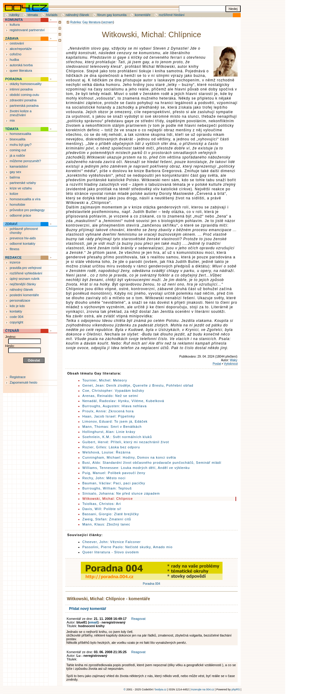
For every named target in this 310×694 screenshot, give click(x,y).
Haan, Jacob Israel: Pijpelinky (108, 416)
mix (12, 120)
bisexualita (17, 139)
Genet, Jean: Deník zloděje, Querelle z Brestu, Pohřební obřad (137, 385)
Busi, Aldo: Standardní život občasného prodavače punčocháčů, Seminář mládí (151, 462)
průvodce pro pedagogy (27, 210)
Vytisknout (231, 363)
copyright (16, 322)
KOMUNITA (14, 19)
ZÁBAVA (11, 38)
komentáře (142, 15)
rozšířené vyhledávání (26, 273)
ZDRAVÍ (11, 224)
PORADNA (13, 79)
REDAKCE (13, 257)
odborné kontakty (22, 243)
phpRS (236, 689)
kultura (15, 24)
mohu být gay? (20, 144)
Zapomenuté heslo (23, 382)
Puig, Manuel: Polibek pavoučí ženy (113, 473)
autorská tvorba (21, 65)
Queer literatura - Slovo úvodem (110, 552)
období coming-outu (24, 95)
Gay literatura (91, 22)
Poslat (217, 363)
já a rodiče (17, 155)
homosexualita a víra (25, 199)
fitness (14, 249)
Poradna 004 (152, 582)
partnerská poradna (24, 105)
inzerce (15, 262)
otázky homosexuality (25, 84)
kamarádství (19, 166)
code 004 (16, 317)
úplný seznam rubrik (24, 278)
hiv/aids (51, 15)
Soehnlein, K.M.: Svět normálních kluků (117, 437)
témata (33, 15)
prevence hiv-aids (23, 238)
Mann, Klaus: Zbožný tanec (106, 524)
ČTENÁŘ (12, 330)
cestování (17, 43)
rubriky (14, 15)
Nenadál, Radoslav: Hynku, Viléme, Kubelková (123, 401)
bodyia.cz (161, 689)
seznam (107, 22)
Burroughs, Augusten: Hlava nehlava (114, 406)
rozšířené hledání (172, 15)
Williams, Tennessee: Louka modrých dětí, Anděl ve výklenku (136, 468)
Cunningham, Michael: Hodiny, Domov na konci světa (129, 457)
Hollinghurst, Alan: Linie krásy (108, 432)
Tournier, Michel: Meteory (104, 380)
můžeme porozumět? (25, 161)
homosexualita (20, 134)
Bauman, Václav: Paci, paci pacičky (113, 483)
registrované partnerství (27, 30)
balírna (15, 177)
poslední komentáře (24, 295)
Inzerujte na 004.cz (202, 689)
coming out (18, 150)
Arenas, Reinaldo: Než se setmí (110, 396)
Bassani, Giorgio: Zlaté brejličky (110, 514)
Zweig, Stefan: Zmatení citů (106, 519)
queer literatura (21, 70)
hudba (14, 59)
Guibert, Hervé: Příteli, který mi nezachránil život (125, 442)
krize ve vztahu (21, 188)
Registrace (18, 377)
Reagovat (138, 618)
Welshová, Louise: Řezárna (106, 452)
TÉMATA (11, 129)
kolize (14, 193)
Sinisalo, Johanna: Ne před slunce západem (121, 493)
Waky (233, 360)
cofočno (15, 54)
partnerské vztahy (23, 183)
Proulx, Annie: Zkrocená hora (108, 411)
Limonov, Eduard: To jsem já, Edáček (115, 421)
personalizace (20, 300)
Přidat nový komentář (87, 609)
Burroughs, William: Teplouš (107, 488)
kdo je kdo (17, 306)
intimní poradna (21, 89)
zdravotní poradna (23, 100)
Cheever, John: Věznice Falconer (111, 542)
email (93, 622)
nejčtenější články (23, 284)
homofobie (17, 204)
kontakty (16, 311)
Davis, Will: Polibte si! (101, 509)
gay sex (15, 172)
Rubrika (75, 22)
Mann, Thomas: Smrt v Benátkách (112, 426)
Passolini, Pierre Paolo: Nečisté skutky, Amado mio (127, 547)
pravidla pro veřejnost (25, 268)
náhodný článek (77, 15)
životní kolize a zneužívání (20, 113)
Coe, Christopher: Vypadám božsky (113, 390)
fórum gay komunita (112, 15)
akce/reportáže (21, 49)
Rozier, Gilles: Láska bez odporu (111, 447)
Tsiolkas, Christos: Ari (101, 504)
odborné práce (20, 215)
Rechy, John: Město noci (104, 478)
